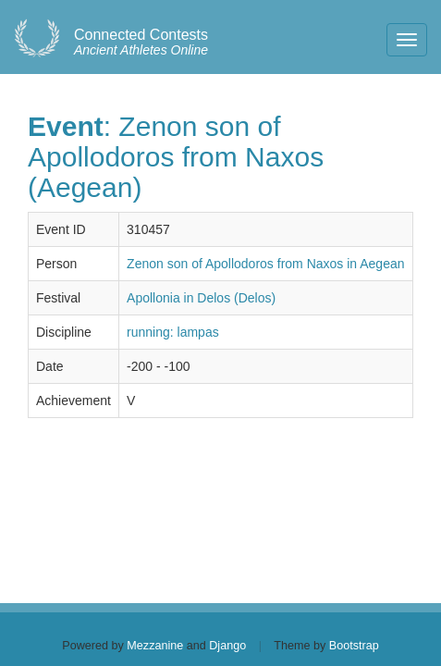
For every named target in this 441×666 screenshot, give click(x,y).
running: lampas (173, 332)
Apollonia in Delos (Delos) (201, 297)
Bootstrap (354, 645)
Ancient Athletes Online (141, 42)
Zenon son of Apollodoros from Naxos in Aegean (265, 263)
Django (227, 645)
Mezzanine (155, 645)
